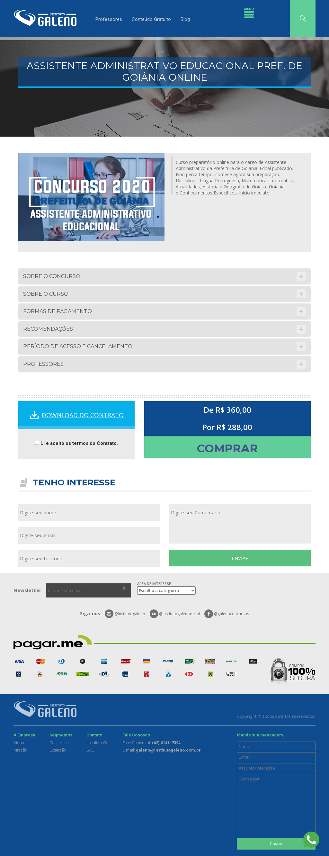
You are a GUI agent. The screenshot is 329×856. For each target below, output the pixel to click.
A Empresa (24, 735)
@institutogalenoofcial (175, 613)
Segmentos (60, 735)
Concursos (59, 742)
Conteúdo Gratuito (151, 19)
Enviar (276, 844)
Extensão (57, 750)
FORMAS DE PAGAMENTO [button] (57, 311)
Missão (20, 750)
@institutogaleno (125, 613)
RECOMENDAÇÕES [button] (48, 329)
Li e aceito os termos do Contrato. (76, 443)
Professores (108, 19)
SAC (90, 750)
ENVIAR (240, 558)
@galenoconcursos (226, 613)
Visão (18, 742)
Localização (97, 742)
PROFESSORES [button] (43, 364)
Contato (94, 735)
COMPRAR (227, 448)
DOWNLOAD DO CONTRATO (83, 415)
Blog (185, 19)
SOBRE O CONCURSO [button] (51, 276)
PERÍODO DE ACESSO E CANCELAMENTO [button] (77, 346)
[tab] (164, 276)
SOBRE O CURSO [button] (45, 294)
